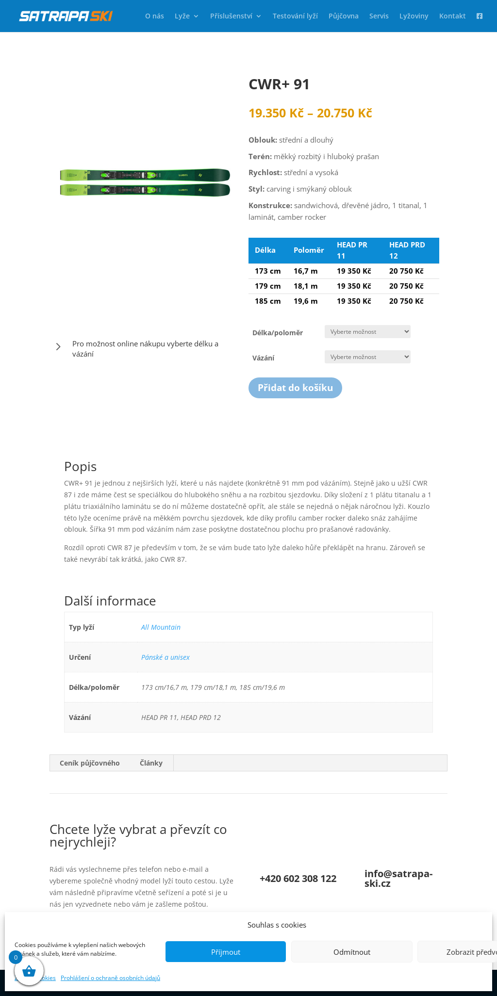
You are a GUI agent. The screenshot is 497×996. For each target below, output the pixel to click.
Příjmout (225, 952)
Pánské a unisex (165, 657)
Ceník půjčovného (90, 762)
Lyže (182, 16)
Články (151, 762)
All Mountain (161, 627)
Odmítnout (351, 952)
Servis (379, 16)
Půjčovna (344, 16)
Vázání (263, 357)
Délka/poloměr (277, 332)
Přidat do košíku (295, 387)
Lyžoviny (414, 16)
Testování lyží (295, 16)
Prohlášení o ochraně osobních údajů (110, 978)
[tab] (90, 763)
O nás (154, 16)
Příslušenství (231, 16)
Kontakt (452, 16)
